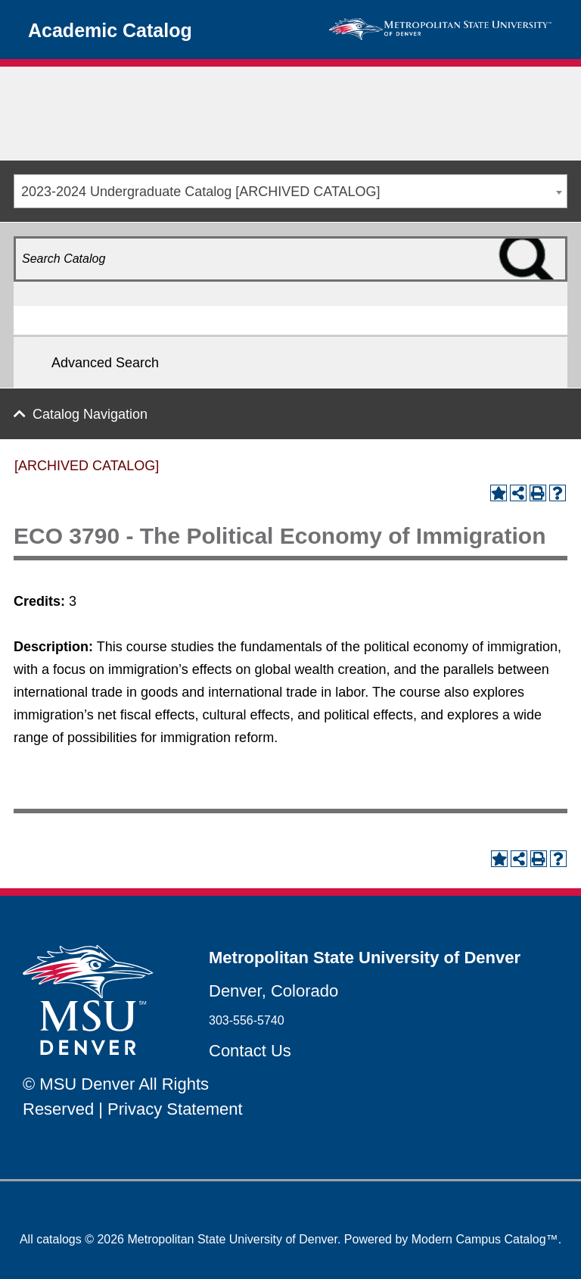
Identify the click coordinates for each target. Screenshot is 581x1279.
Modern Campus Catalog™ (485, 1239)
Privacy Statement (175, 1109)
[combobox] (290, 191)
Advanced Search (105, 362)
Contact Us (250, 1050)
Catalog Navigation (90, 414)
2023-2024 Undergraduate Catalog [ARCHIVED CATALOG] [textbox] (201, 191)
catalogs (59, 1239)
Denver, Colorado (273, 990)
